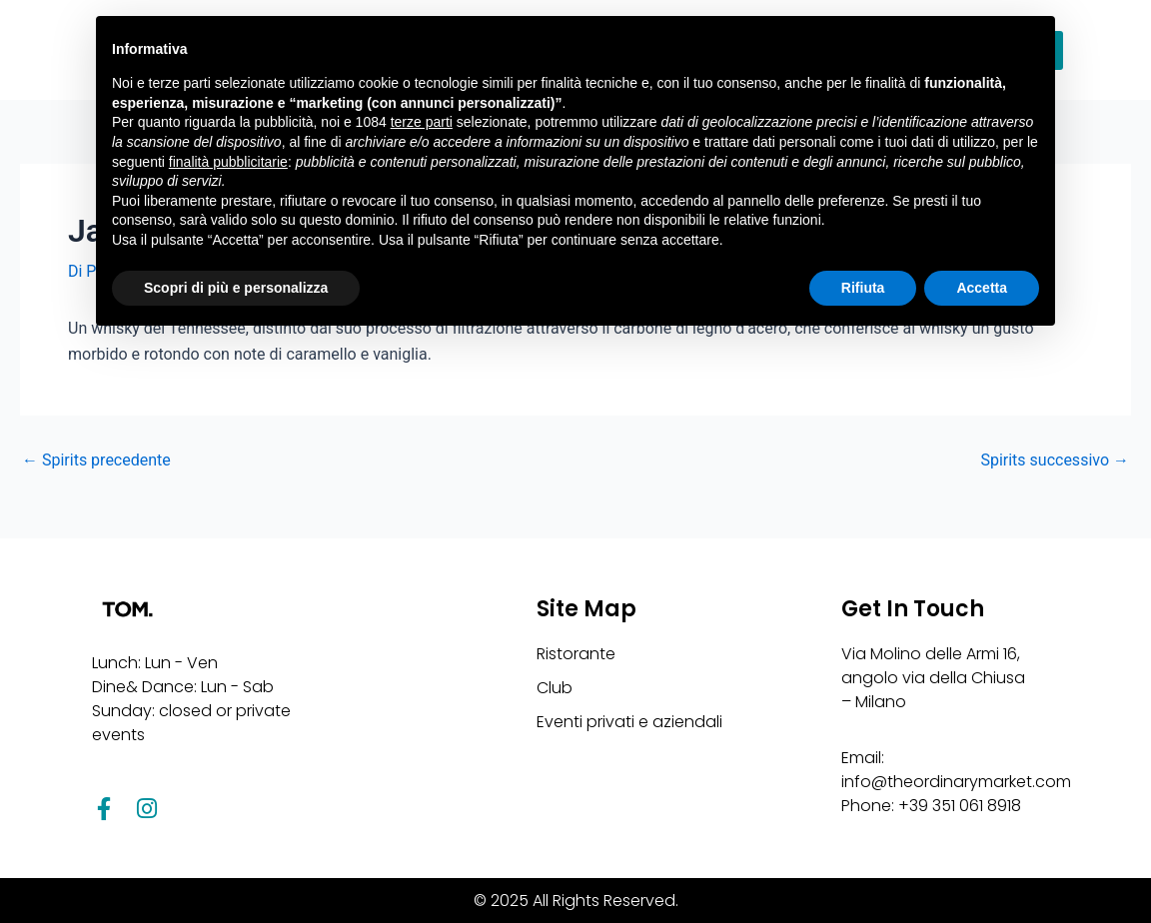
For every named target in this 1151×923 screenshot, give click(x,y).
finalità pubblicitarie (228, 162)
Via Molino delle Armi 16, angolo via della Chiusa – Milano (933, 677)
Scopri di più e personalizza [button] (236, 288)
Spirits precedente (96, 460)
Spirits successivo (1054, 460)
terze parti (422, 122)
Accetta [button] (981, 288)
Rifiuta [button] (863, 288)
